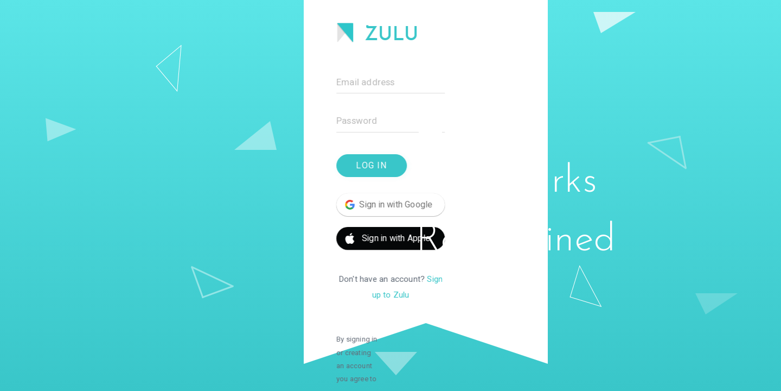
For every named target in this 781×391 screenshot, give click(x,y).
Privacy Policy (178, 350)
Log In (153, 165)
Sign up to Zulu (252, 279)
